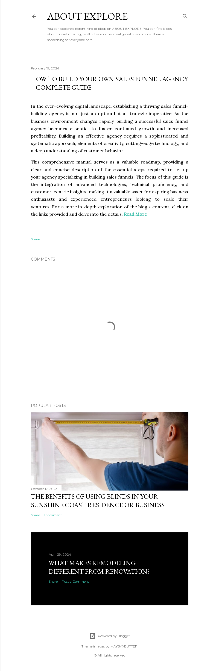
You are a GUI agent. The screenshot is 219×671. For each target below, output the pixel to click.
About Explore (87, 16)
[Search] (185, 15)
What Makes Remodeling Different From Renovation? (99, 567)
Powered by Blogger (109, 636)
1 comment (53, 515)
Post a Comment (75, 581)
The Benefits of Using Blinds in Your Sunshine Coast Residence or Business (98, 500)
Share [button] (35, 239)
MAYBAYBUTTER (124, 646)
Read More (135, 214)
